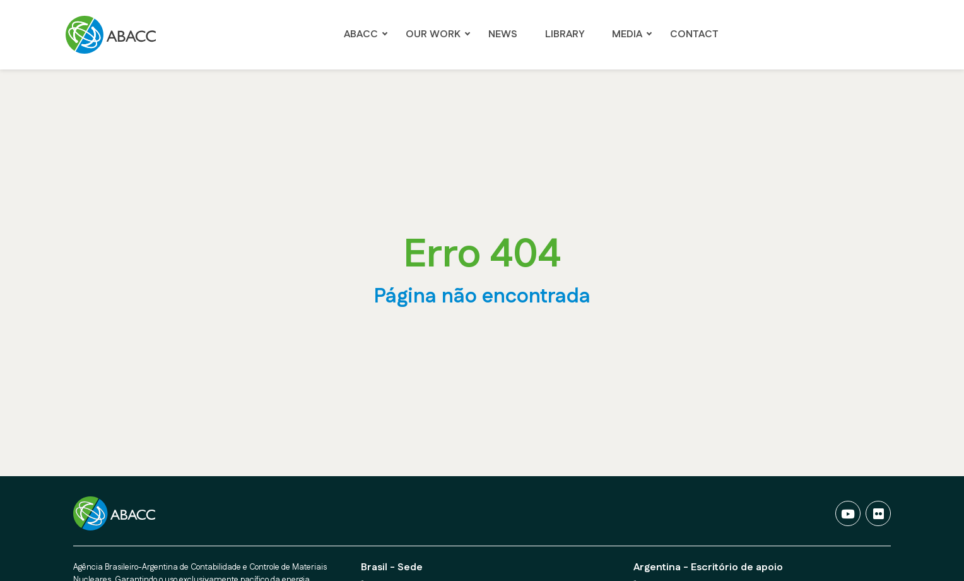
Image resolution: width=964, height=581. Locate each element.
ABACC (361, 34)
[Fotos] (878, 513)
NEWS (502, 34)
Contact (694, 34)
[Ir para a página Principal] (114, 35)
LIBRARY (564, 34)
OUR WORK (433, 34)
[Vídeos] (848, 513)
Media (627, 34)
